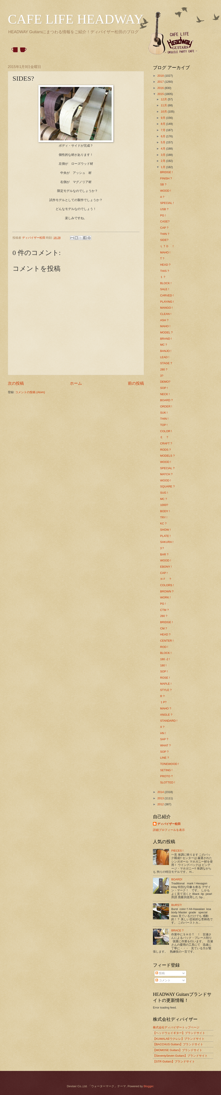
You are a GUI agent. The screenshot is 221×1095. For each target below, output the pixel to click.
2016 (161, 88)
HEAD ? (165, 264)
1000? (164, 505)
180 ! (163, 665)
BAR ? (164, 554)
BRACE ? (177, 930)
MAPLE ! (165, 683)
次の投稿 (16, 383)
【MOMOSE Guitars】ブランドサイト (177, 1050)
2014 (161, 792)
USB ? (164, 209)
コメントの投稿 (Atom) (30, 392)
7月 (163, 130)
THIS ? (164, 271)
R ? (162, 696)
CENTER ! (166, 640)
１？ (163, 277)
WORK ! (165, 597)
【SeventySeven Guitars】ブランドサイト (180, 1055)
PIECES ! (177, 850)
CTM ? (164, 610)
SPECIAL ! (167, 203)
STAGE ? (166, 363)
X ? (162, 727)
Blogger (148, 1086)
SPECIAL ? (167, 468)
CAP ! (163, 573)
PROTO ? (166, 776)
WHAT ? (165, 745)
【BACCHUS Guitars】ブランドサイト (178, 1044)
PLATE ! (165, 536)
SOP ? (164, 751)
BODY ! (165, 511)
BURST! (176, 905)
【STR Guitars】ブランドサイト (174, 1061)
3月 (163, 154)
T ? (162, 258)
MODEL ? (166, 332)
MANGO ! (166, 307)
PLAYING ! (167, 301)
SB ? (163, 184)
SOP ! (164, 388)
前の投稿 (136, 383)
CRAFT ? (166, 443)
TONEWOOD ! (169, 764)
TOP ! (163, 425)
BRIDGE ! (166, 172)
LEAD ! (164, 357)
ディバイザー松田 (169, 824)
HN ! (163, 733)
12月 (164, 99)
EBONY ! (166, 566)
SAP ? (164, 739)
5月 (163, 142)
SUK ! (164, 412)
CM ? (163, 628)
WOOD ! (165, 190)
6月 (163, 136)
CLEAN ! (165, 314)
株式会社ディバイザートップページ (176, 1027)
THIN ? (164, 234)
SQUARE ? (167, 486)
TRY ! (163, 517)
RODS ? (165, 449)
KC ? (163, 523)
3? (161, 375)
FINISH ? (166, 178)
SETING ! (166, 770)
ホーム (76, 383)
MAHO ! (165, 252)
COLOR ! (166, 431)
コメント (163, 980)
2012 (161, 804)
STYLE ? (166, 690)
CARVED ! (167, 295)
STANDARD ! (168, 720)
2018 (161, 75)
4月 (163, 148)
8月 (163, 123)
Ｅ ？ (164, 437)
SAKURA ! (166, 542)
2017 (161, 81)
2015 (161, 94)
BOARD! (176, 879)
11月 (164, 105)
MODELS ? (167, 455)
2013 (161, 798)
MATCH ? (166, 474)
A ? (162, 197)
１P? (163, 702)
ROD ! (164, 647)
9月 (163, 117)
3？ (162, 548)
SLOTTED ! (167, 782)
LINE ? (164, 757)
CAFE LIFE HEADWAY (76, 19)
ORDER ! (166, 406)
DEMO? (165, 381)
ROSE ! (165, 677)
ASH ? (164, 320)
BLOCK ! (165, 283)
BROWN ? (166, 591)
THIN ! (164, 418)
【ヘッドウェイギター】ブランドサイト (179, 1033)
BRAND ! (166, 338)
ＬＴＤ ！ (167, 246)
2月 (163, 160)
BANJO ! (165, 351)
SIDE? (164, 240)
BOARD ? (166, 400)
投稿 (160, 973)
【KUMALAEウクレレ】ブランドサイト (178, 1038)
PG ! (163, 215)
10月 (164, 111)
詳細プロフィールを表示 (169, 830)
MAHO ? (165, 708)
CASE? (164, 221)
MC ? (163, 344)
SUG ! (164, 492)
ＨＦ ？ (166, 579)
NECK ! (165, 394)
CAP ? (164, 227)
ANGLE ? (166, 714)
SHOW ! (165, 529)
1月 (163, 167)
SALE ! (164, 289)
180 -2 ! (165, 659)
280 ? (163, 369)
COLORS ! (167, 585)
